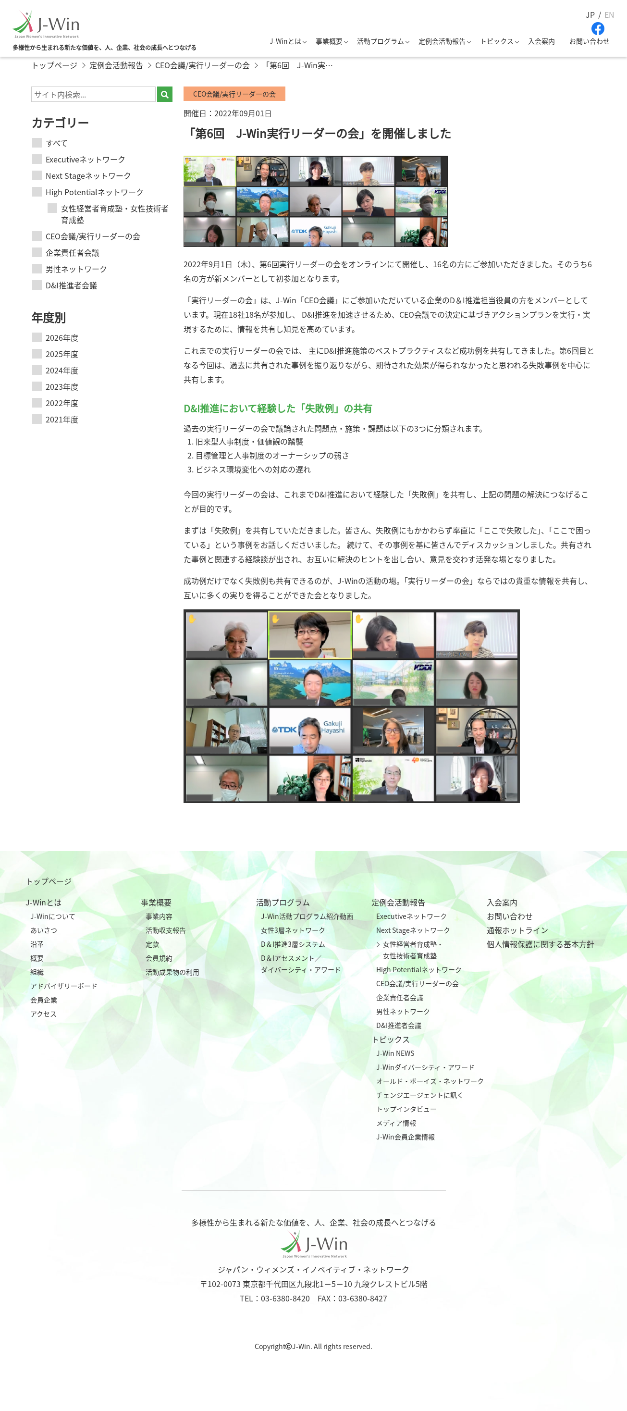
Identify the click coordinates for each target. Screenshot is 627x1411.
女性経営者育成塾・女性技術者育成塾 (115, 213)
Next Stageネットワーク (88, 175)
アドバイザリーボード (64, 985)
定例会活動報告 (442, 41)
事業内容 (159, 916)
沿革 (37, 944)
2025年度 (62, 353)
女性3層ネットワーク (293, 930)
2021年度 (62, 419)
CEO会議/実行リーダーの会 (93, 236)
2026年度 (62, 337)
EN (609, 14)
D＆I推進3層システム (293, 944)
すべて (57, 143)
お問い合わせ (589, 41)
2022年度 (62, 402)
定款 (152, 944)
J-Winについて (52, 916)
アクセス (43, 1013)
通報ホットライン (517, 930)
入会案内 (541, 41)
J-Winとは (285, 41)
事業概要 (329, 41)
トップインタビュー (406, 1109)
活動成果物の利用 (172, 972)
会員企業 (43, 999)
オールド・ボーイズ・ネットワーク (430, 1081)
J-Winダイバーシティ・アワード (425, 1067)
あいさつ (43, 930)
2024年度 (62, 370)
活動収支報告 (166, 930)
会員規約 (159, 958)
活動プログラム (380, 41)
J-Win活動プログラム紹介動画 (307, 916)
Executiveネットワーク (85, 159)
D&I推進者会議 (71, 285)
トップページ (48, 881)
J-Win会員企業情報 (405, 1136)
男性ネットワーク (76, 268)
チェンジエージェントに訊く (420, 1095)
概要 (37, 958)
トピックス (497, 41)
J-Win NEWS (395, 1053)
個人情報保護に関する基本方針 (540, 944)
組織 (37, 972)
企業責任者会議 (72, 252)
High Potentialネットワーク (95, 192)
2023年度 (62, 386)
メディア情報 (396, 1122)
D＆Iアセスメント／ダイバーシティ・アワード (301, 963)
